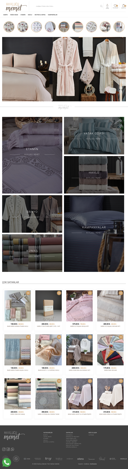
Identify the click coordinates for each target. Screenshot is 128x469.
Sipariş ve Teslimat (72, 436)
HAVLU (30, 15)
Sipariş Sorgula (71, 447)
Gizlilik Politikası (72, 445)
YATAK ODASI (14, 15)
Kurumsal (69, 435)
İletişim (91, 435)
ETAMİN (23, 15)
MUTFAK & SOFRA (40, 15)
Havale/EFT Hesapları (73, 443)
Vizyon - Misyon (71, 442)
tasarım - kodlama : (87, 464)
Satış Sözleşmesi (72, 440)
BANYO (5, 15)
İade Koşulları (71, 438)
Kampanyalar (52, 15)
